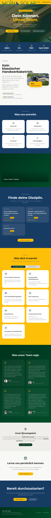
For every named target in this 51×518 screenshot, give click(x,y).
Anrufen (33, 499)
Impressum (38, 512)
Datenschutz (46, 512)
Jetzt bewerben (20, 499)
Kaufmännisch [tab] (32, 266)
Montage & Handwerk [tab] (18, 266)
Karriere (38, 2)
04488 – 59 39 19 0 (25, 445)
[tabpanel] (25, 304)
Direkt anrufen (25, 31)
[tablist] (25, 266)
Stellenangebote (46, 2)
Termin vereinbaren (25, 474)
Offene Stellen (12, 31)
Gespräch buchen (39, 31)
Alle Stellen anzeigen (25, 240)
